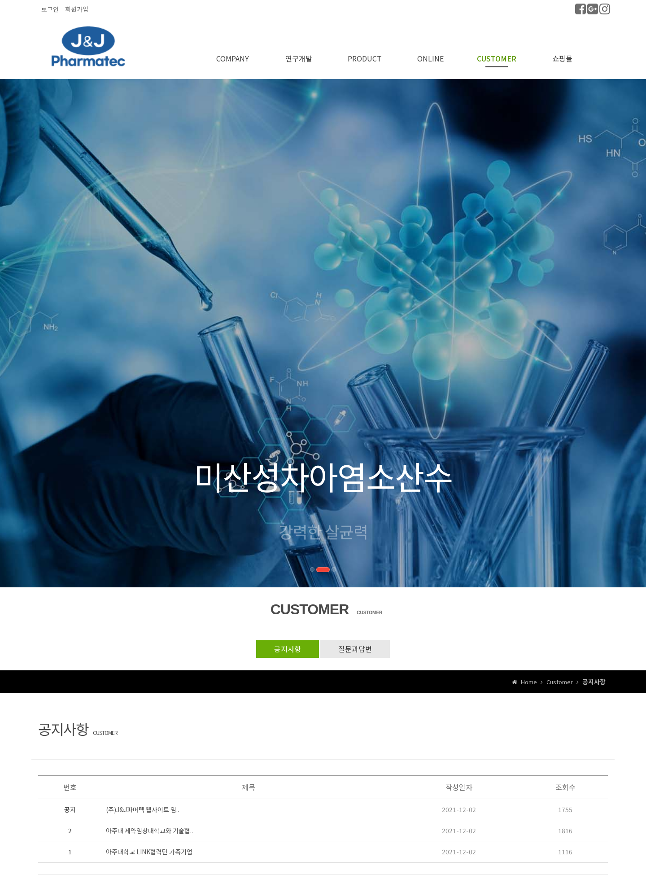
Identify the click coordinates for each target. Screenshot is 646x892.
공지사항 (287, 648)
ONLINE (430, 58)
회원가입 (76, 8)
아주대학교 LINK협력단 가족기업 (149, 851)
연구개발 (298, 58)
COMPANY (232, 58)
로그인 (50, 8)
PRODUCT (365, 58)
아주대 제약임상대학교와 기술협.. (149, 830)
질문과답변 (355, 648)
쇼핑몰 (562, 58)
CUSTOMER (496, 58)
